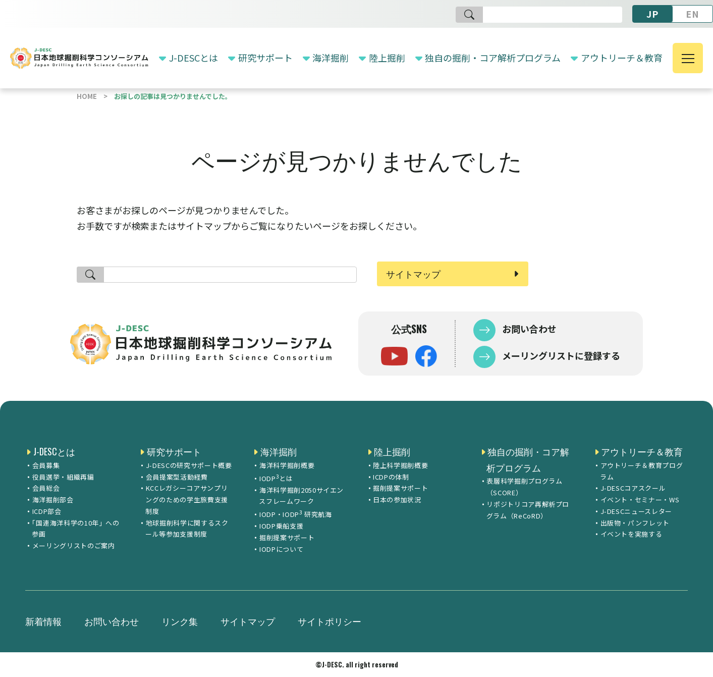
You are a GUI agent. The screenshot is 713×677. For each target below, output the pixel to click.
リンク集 (179, 621)
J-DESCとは (193, 57)
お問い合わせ (528, 328)
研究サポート (265, 57)
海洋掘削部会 (53, 499)
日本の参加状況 (397, 499)
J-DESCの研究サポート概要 (189, 465)
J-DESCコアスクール (633, 488)
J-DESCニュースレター (636, 511)
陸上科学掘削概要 (400, 465)
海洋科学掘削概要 (286, 465)
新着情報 (43, 621)
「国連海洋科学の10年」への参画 (76, 528)
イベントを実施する (631, 534)
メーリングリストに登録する (560, 355)
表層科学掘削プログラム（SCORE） (524, 486)
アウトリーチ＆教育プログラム (641, 471)
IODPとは (276, 477)
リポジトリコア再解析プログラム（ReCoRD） (527, 509)
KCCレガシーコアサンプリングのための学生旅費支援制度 (186, 499)
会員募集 (46, 465)
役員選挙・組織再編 (63, 477)
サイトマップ (413, 273)
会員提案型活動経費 (177, 477)
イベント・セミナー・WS (640, 499)
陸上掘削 (387, 57)
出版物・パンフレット (635, 523)
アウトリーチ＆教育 (622, 57)
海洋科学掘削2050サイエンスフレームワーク (301, 495)
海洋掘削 (330, 57)
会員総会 (46, 488)
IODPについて (281, 549)
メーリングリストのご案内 (73, 545)
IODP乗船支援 (281, 526)
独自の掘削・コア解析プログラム (493, 57)
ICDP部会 (47, 511)
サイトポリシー (329, 621)
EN (692, 13)
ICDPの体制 (391, 477)
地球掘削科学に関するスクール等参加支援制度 (186, 528)
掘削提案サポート (286, 537)
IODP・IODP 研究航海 (295, 513)
